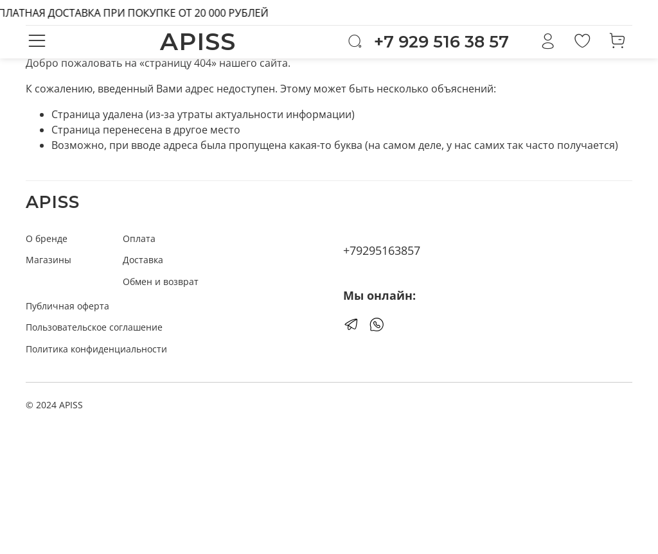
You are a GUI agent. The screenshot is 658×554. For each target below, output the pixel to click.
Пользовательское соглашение (94, 327)
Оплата (139, 238)
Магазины (48, 260)
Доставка (143, 260)
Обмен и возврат (161, 281)
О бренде (46, 238)
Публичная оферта (67, 306)
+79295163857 (381, 250)
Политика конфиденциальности (96, 349)
